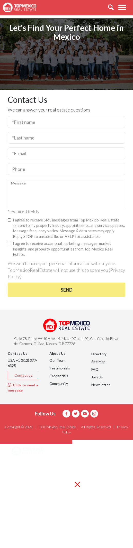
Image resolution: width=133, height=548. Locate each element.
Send (67, 290)
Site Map (98, 361)
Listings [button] (24, 477)
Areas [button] (23, 464)
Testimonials (59, 368)
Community (58, 383)
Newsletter (100, 385)
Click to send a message (23, 387)
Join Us (97, 377)
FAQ (95, 369)
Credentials (58, 376)
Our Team (57, 360)
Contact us (23, 375)
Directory (99, 354)
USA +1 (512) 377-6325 (22, 363)
